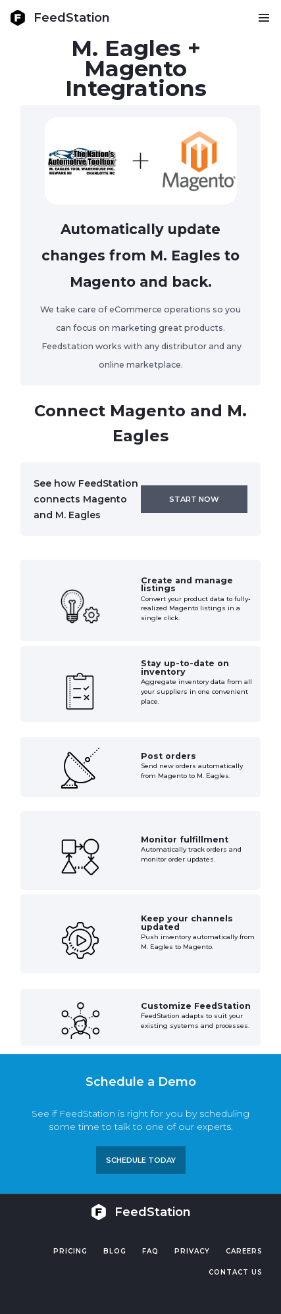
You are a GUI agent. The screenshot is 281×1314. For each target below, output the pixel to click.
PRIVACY (192, 1251)
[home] (60, 18)
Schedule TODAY (141, 1160)
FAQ (150, 1251)
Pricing (70, 1251)
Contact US (236, 1272)
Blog (114, 1251)
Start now (194, 499)
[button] (263, 18)
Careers (244, 1251)
